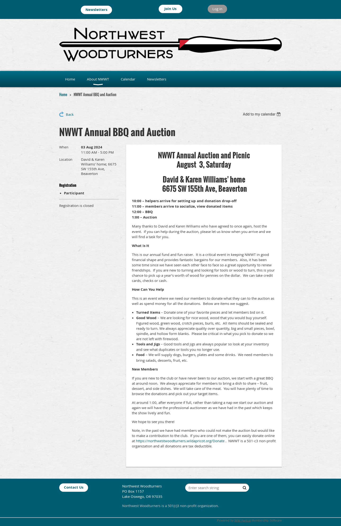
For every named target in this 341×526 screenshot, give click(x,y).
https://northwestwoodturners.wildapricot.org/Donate (180, 440)
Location (65, 159)
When (63, 147)
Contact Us (73, 487)
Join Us (170, 8)
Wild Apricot (242, 520)
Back (70, 114)
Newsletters (96, 9)
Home (63, 94)
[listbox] (262, 114)
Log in (217, 8)
